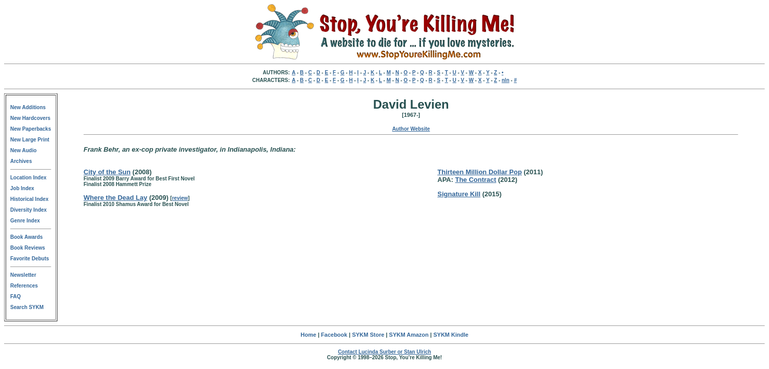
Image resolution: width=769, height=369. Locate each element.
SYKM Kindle (450, 335)
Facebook (334, 335)
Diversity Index (28, 210)
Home (308, 335)
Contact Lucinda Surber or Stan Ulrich (384, 352)
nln (506, 80)
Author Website (411, 129)
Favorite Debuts (29, 258)
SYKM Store (368, 335)
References (24, 286)
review (180, 198)
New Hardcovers (30, 118)
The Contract (475, 179)
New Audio (23, 150)
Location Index (28, 177)
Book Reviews (27, 248)
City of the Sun (107, 172)
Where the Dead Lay (115, 197)
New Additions (28, 107)
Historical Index (29, 199)
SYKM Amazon (409, 335)
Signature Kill (458, 194)
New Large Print (29, 139)
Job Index (22, 188)
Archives (21, 161)
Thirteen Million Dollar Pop (479, 172)
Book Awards (26, 237)
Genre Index (25, 220)
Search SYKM (27, 307)
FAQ (15, 296)
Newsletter (23, 275)
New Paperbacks (30, 129)
